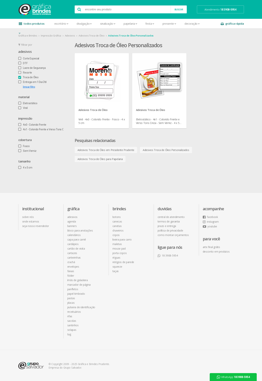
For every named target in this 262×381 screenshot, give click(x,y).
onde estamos (30, 221)
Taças (115, 271)
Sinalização (107, 23)
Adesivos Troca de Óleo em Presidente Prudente (105, 150)
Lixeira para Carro (122, 239)
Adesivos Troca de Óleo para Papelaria (100, 159)
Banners (72, 226)
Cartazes (72, 253)
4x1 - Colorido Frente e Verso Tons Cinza (43, 129)
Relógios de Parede (123, 262)
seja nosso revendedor (35, 226)
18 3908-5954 (168, 255)
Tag (69, 334)
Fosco (24, 146)
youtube (210, 226)
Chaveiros (118, 230)
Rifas (69, 316)
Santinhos (73, 325)
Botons (116, 217)
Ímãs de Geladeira (77, 280)
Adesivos (70, 35)
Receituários (74, 311)
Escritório (61, 23)
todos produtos (32, 25)
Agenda (71, 221)
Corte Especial (28, 58)
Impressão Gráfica (51, 35)
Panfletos (72, 289)
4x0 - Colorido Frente (32, 124)
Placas (71, 302)
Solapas (71, 330)
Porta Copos (119, 253)
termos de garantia (169, 221)
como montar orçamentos (173, 235)
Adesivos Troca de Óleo (91, 35)
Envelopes (73, 266)
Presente (169, 23)
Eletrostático (27, 103)
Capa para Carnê (76, 239)
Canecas (117, 221)
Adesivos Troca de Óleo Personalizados (130, 35)
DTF (23, 63)
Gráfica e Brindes (27, 35)
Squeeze (117, 266)
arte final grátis (211, 247)
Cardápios (73, 244)
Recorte (25, 72)
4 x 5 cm (25, 167)
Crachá (71, 262)
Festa (149, 23)
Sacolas (71, 321)
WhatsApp (233, 377)
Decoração (192, 23)
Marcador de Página (79, 284)
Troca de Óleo (28, 77)
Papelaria (130, 23)
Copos (116, 235)
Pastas (71, 298)
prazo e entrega (167, 226)
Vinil (23, 107)
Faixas (70, 271)
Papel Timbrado (76, 293)
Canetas (117, 226)
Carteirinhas (74, 257)
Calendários (74, 235)
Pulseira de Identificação (81, 307)
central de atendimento (171, 217)
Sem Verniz (27, 150)
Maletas (117, 244)
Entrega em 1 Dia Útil (32, 81)
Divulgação (84, 23)
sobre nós (28, 217)
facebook (210, 217)
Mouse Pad (119, 248)
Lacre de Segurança (32, 67)
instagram (211, 221)
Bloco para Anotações (80, 230)
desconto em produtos (216, 251)
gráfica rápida (232, 24)
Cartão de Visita (76, 248)
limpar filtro (29, 86)
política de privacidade (170, 230)
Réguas (116, 257)
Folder (70, 275)
